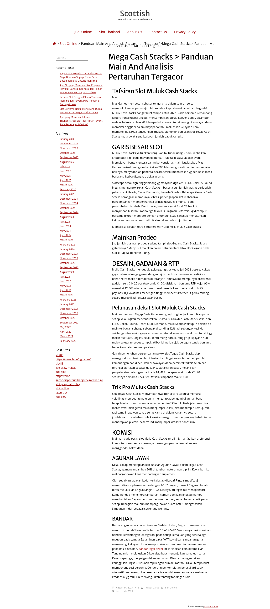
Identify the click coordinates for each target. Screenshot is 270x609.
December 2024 (69, 198)
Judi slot (61, 397)
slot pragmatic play (68, 384)
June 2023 (65, 281)
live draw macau (66, 368)
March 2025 (66, 184)
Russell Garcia (152, 587)
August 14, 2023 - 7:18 (127, 587)
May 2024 (65, 230)
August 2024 (67, 217)
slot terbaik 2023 (124, 591)
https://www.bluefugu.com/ (73, 359)
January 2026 (67, 139)
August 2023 (67, 272)
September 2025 (69, 157)
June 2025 (65, 171)
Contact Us (158, 32)
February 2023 (68, 299)
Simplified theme (211, 606)
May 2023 (65, 285)
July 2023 (65, 276)
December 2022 (69, 308)
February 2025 (68, 189)
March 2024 (66, 240)
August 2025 (67, 162)
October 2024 (67, 207)
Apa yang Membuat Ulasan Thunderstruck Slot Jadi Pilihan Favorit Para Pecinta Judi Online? (81, 120)
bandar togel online (151, 549)
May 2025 (65, 175)
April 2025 (65, 180)
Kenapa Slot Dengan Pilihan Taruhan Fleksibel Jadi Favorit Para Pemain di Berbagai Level (80, 100)
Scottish (135, 13)
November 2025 (69, 148)
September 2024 (69, 212)
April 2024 (65, 235)
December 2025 (69, 143)
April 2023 (65, 290)
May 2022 (65, 327)
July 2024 (65, 221)
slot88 (59, 355)
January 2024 (67, 249)
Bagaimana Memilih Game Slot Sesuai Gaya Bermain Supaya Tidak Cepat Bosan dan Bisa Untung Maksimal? (81, 77)
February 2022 (68, 340)
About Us (134, 32)
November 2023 (69, 258)
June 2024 (65, 226)
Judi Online (83, 32)
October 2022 (67, 318)
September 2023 (69, 267)
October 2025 (67, 152)
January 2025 (67, 194)
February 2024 (68, 244)
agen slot (61, 392)
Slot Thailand (109, 32)
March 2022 (66, 336)
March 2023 (66, 295)
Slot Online (68, 43)
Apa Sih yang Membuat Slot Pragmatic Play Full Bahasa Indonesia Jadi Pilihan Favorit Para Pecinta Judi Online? (81, 89)
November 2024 (69, 203)
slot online (62, 388)
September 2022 (69, 322)
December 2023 (69, 253)
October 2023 (67, 262)
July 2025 (65, 166)
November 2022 (69, 313)
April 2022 (65, 331)
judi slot (61, 372)
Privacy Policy (185, 32)
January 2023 (67, 304)
